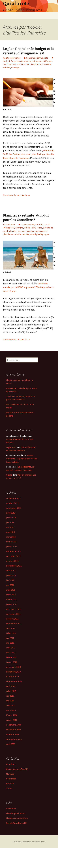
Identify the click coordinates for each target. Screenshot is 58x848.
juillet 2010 (11, 691)
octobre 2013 (12, 503)
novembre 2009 (13, 729)
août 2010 (10, 686)
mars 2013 (11, 536)
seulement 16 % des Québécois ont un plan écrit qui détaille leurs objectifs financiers (29, 154)
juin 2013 (10, 522)
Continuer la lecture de (16, 195)
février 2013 (11, 541)
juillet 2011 (11, 633)
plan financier (23, 64)
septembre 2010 (13, 681)
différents (47, 61)
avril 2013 (10, 532)
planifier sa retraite (12, 234)
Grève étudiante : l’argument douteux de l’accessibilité (21, 458)
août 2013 (10, 512)
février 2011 (11, 657)
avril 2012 (10, 589)
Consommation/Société (37, 57)
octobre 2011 (12, 618)
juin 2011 (10, 638)
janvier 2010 (11, 720)
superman (10, 447)
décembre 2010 (13, 667)
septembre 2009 (13, 739)
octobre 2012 (12, 561)
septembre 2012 (13, 565)
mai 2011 (10, 642)
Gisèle (9, 474)
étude (27, 227)
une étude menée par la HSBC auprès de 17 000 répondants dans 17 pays (28, 287)
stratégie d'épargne (39, 234)
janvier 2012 (11, 604)
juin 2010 (10, 695)
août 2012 (10, 570)
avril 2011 (10, 647)
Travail (46, 224)
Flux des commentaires (17, 818)
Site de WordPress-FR (16, 823)
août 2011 (10, 628)
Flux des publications (16, 813)
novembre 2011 (13, 614)
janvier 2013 (11, 546)
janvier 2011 (11, 662)
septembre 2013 (13, 508)
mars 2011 (11, 652)
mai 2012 (10, 585)
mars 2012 (11, 594)
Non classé (11, 778)
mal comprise (9, 64)
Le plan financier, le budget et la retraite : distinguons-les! (28, 51)
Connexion (11, 808)
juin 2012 (10, 580)
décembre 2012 (13, 551)
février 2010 (11, 715)
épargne (19, 227)
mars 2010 (11, 710)
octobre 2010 (12, 676)
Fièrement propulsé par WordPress (29, 841)
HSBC (33, 227)
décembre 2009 (13, 724)
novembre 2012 (13, 556)
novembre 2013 (13, 498)
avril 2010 (10, 705)
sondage (15, 67)
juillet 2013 (11, 517)
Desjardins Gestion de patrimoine (26, 61)
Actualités (10, 764)
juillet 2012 (11, 575)
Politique (10, 783)
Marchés (10, 773)
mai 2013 (10, 527)
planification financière (40, 64)
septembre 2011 (13, 623)
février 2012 (11, 599)
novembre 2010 (13, 671)
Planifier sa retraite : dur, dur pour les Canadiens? (26, 217)
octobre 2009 (12, 734)
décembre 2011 (13, 609)
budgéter (10, 227)
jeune (39, 227)
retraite (6, 67)
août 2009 (10, 744)
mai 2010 (10, 700)
